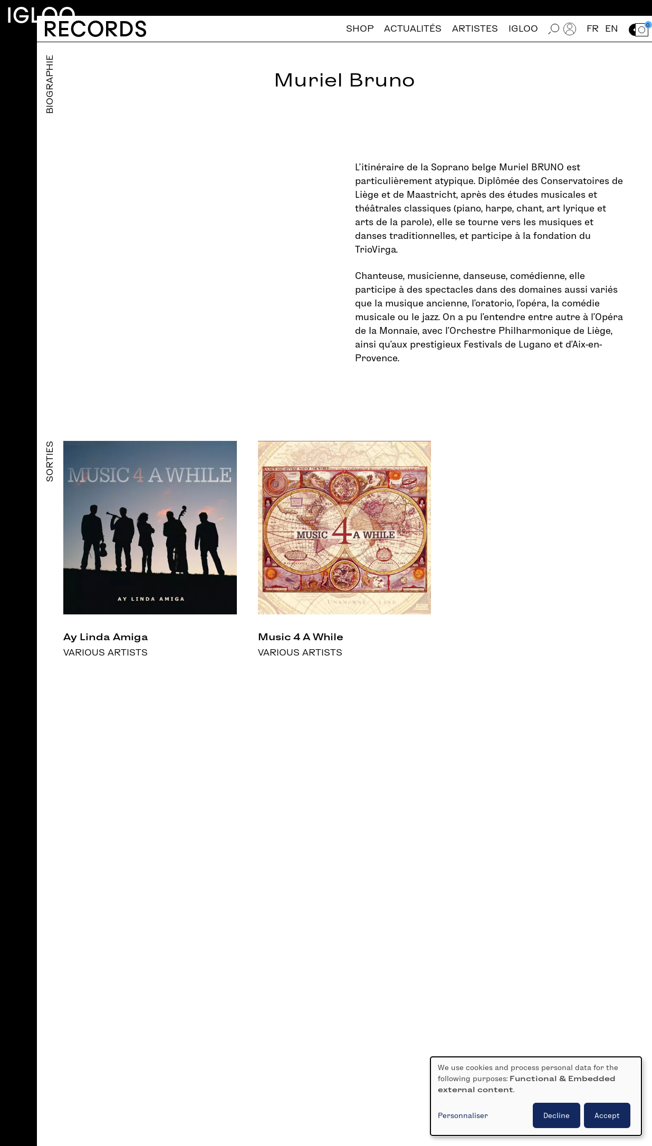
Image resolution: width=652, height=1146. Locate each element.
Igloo (41, 15)
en (611, 28)
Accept (607, 1115)
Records (95, 29)
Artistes (475, 28)
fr (593, 28)
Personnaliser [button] (463, 1115)
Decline (556, 1115)
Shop (359, 28)
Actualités (413, 28)
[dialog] (535, 1096)
